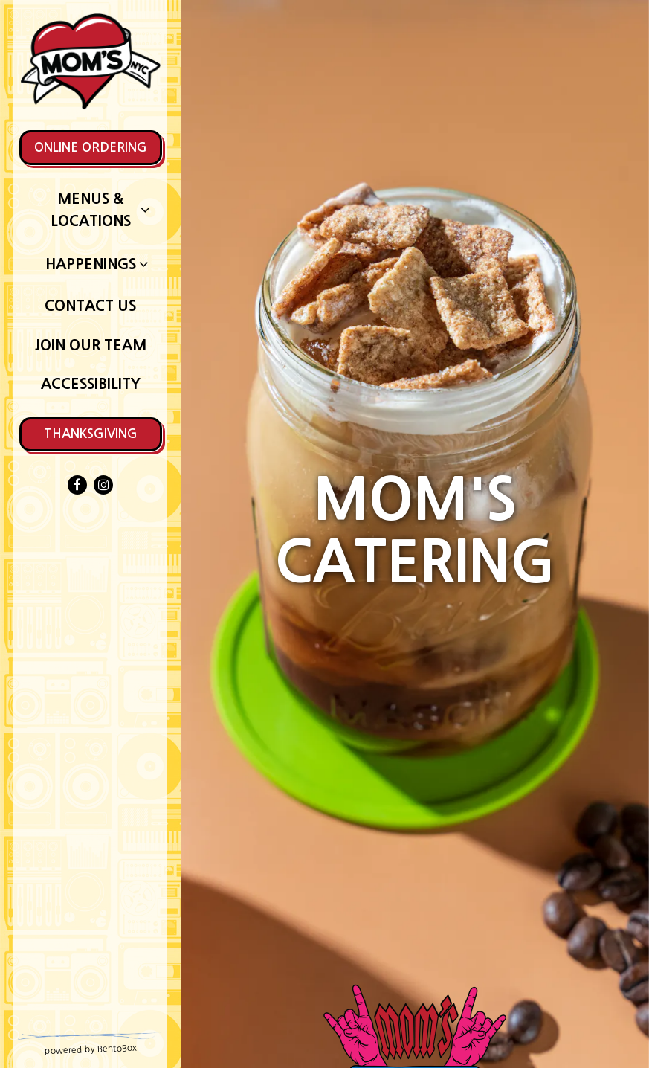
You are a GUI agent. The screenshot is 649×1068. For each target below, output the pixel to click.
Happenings (90, 264)
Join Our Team (90, 345)
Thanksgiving (91, 434)
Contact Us (90, 305)
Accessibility (91, 383)
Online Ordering (90, 147)
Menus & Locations (91, 209)
